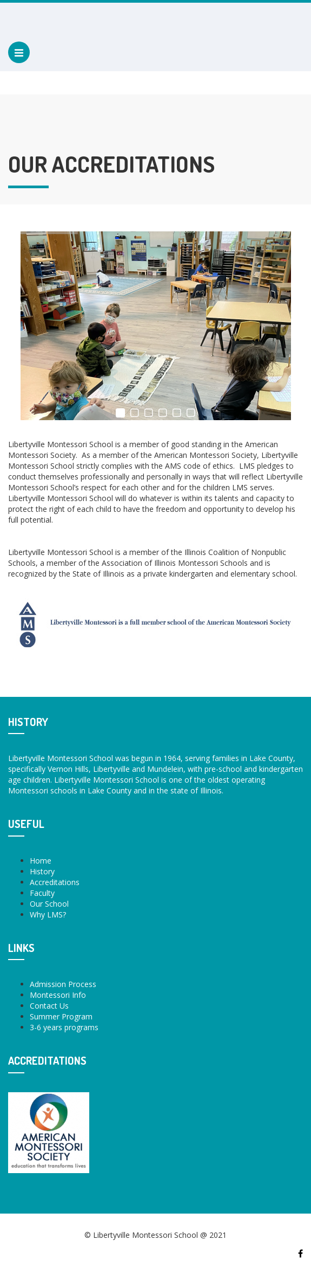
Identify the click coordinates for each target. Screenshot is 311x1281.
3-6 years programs (64, 1027)
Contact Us (49, 1006)
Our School (49, 904)
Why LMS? (48, 914)
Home (40, 860)
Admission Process (63, 984)
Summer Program (61, 1016)
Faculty (42, 893)
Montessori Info (58, 995)
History (42, 871)
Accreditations (55, 882)
